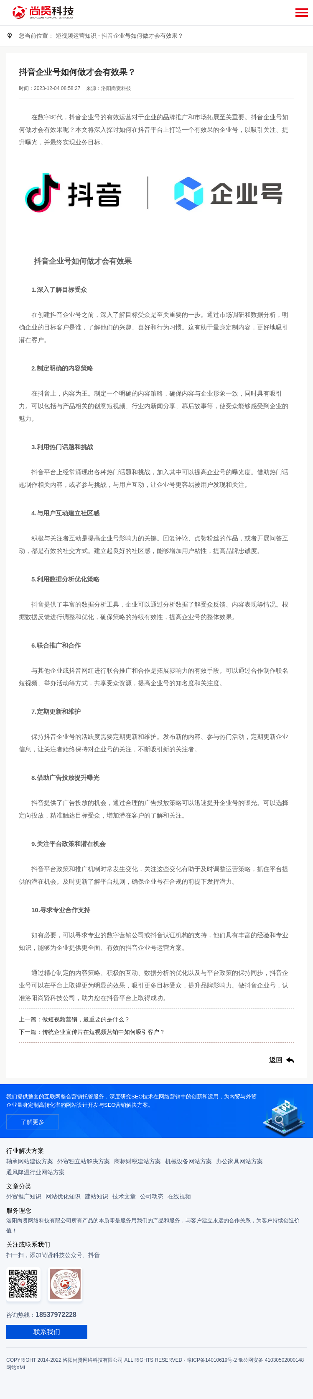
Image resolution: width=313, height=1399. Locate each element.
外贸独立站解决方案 (83, 1161)
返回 (275, 1060)
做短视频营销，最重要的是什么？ (86, 1019)
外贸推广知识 (23, 1196)
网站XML (16, 1368)
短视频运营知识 (76, 35)
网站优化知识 (63, 1196)
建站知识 (96, 1196)
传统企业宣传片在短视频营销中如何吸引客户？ (103, 1032)
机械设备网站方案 (188, 1161)
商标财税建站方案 (137, 1161)
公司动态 (151, 1196)
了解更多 (32, 1122)
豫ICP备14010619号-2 (212, 1360)
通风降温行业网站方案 (35, 1172)
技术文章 (124, 1196)
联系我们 (46, 1331)
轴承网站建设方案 (29, 1161)
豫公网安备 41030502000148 (271, 1360)
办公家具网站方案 (239, 1161)
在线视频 (179, 1196)
